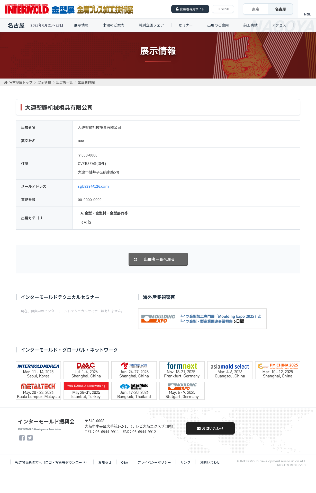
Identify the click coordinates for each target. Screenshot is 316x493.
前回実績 (250, 25)
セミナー (185, 25)
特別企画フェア (151, 25)
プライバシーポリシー (154, 462)
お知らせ (105, 462)
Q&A (124, 462)
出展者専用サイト (192, 9)
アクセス (279, 25)
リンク (185, 462)
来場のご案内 (113, 25)
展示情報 (81, 25)
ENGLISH (223, 9)
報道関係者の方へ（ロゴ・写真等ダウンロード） (52, 462)
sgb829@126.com (93, 186)
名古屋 (280, 9)
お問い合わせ (210, 428)
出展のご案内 (218, 25)
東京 (255, 9)
